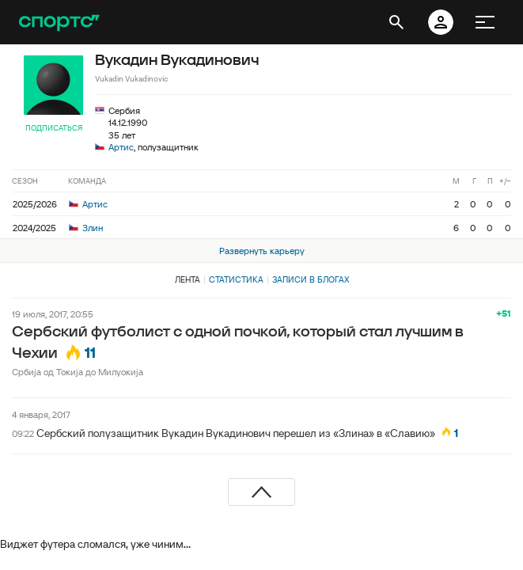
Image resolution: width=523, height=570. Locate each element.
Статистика (236, 279)
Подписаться (53, 128)
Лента (187, 279)
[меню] (485, 22)
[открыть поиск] (396, 22)
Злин (86, 228)
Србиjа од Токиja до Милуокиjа (77, 372)
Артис (121, 147)
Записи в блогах (310, 279)
